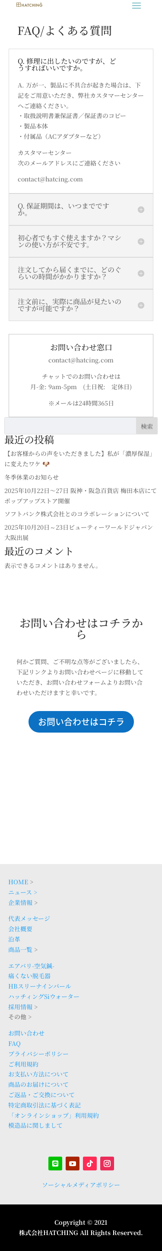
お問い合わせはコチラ (81, 721)
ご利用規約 (23, 1064)
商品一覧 (20, 949)
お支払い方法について (38, 1074)
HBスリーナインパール (39, 986)
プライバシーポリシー (38, 1053)
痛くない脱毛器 (29, 975)
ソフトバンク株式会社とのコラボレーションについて (76, 513)
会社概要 (20, 928)
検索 (147, 426)
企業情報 (20, 902)
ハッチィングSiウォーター (43, 996)
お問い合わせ (26, 1033)
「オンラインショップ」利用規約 (53, 1115)
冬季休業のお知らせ (31, 477)
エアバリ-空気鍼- (31, 965)
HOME (18, 881)
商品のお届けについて (38, 1084)
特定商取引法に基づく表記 (44, 1105)
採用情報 (20, 1006)
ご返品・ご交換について (41, 1094)
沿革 (14, 939)
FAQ (14, 1043)
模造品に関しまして (35, 1125)
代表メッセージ (29, 918)
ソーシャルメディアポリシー (81, 1184)
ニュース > (22, 892)
